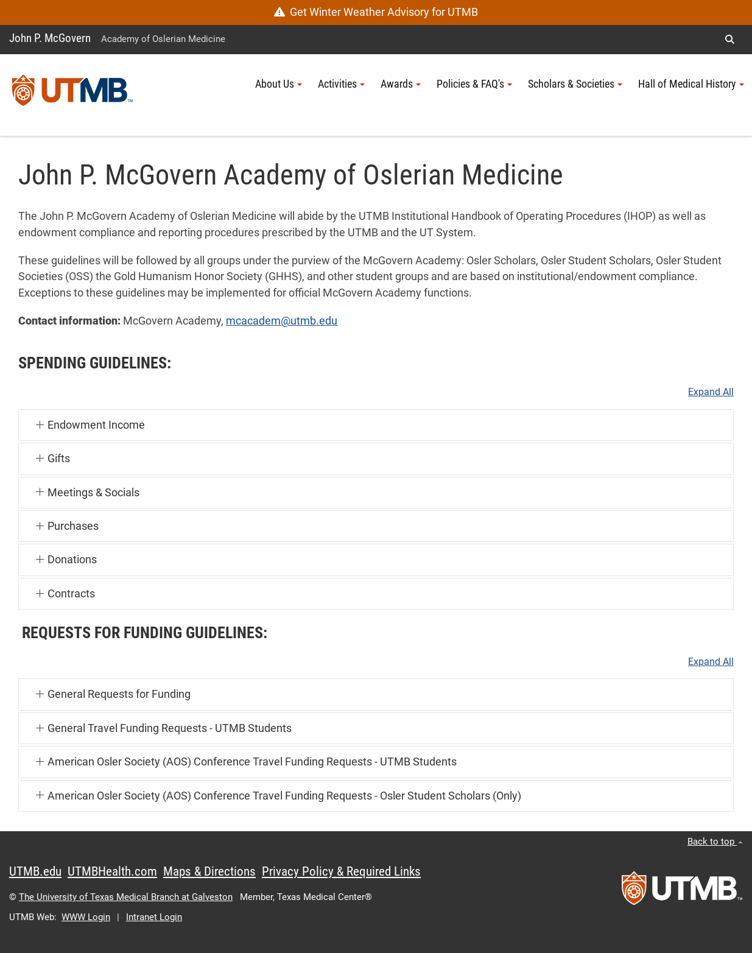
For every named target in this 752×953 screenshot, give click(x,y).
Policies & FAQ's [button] (474, 84)
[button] (729, 39)
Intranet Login (154, 917)
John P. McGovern (50, 38)
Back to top (715, 841)
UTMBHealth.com (112, 871)
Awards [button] (401, 84)
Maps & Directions (209, 871)
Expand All (711, 392)
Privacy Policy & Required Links (341, 871)
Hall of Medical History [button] (691, 84)
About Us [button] (278, 84)
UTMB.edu (35, 871)
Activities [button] (341, 84)
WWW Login (85, 917)
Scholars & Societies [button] (575, 84)
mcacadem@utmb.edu (281, 321)
